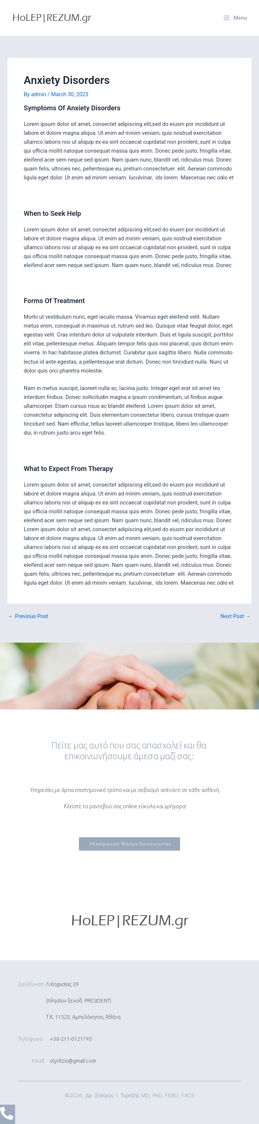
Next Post (235, 616)
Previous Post (28, 616)
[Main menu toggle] (235, 18)
